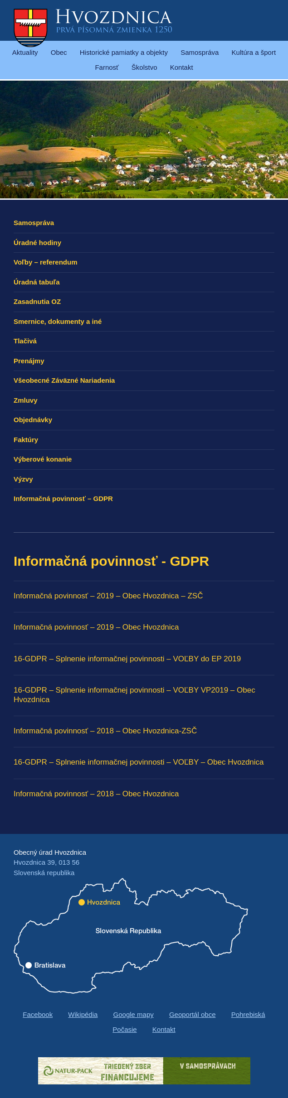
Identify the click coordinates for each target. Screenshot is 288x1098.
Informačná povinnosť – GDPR (63, 498)
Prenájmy (29, 361)
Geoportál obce (192, 1014)
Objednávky (33, 420)
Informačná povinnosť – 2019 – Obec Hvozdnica (96, 627)
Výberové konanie (43, 459)
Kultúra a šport (254, 52)
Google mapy (133, 1014)
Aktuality (25, 52)
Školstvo (144, 67)
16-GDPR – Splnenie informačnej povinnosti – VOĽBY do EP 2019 (127, 659)
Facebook (38, 1014)
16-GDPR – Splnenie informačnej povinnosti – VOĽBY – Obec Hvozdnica (139, 762)
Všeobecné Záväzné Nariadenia (64, 380)
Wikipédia (83, 1014)
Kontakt (181, 67)
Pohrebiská (248, 1014)
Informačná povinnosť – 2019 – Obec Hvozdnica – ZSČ (108, 596)
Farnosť (106, 67)
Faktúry (26, 439)
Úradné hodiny (37, 242)
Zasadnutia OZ (37, 301)
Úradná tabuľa (37, 282)
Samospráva (200, 52)
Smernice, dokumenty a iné (58, 321)
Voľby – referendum (46, 262)
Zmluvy (26, 400)
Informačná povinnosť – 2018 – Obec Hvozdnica (96, 794)
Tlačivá (25, 341)
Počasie (124, 1029)
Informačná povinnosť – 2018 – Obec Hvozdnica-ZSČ (105, 731)
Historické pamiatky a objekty (124, 52)
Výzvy (23, 479)
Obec (59, 52)
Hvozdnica (93, 27)
